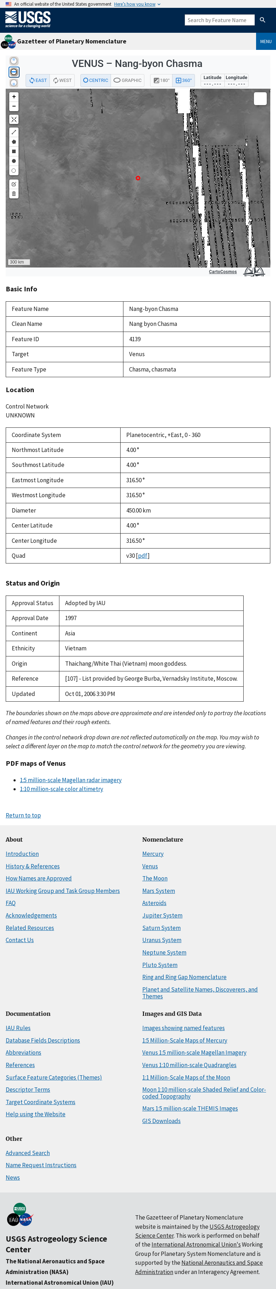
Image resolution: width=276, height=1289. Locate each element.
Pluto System (159, 965)
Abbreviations (23, 1052)
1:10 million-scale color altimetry (61, 789)
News (13, 1177)
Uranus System (161, 940)
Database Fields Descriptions (43, 1040)
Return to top (23, 815)
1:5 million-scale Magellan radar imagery (71, 780)
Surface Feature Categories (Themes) (54, 1077)
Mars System (158, 891)
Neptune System (164, 952)
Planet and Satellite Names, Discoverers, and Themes (200, 993)
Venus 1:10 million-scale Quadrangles (189, 1065)
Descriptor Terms (28, 1089)
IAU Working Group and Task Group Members (63, 891)
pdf (143, 556)
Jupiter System (162, 915)
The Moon (155, 878)
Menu (266, 41)
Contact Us (20, 940)
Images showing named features (183, 1028)
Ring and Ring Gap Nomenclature (184, 977)
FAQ (11, 903)
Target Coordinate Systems (40, 1102)
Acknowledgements (31, 915)
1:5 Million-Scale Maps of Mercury (184, 1040)
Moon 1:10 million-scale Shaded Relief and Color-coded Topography (204, 1093)
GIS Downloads (161, 1121)
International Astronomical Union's (196, 1244)
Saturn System (161, 928)
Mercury (153, 854)
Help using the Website (35, 1114)
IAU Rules (18, 1028)
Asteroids (154, 903)
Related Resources (30, 928)
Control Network (27, 406)
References (20, 1065)
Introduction (22, 854)
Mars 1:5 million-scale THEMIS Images (190, 1108)
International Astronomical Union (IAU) (60, 1283)
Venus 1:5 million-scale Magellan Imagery (194, 1052)
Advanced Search (28, 1153)
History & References (33, 866)
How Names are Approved (39, 878)
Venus (150, 866)
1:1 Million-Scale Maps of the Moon (186, 1077)
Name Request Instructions (41, 1165)
